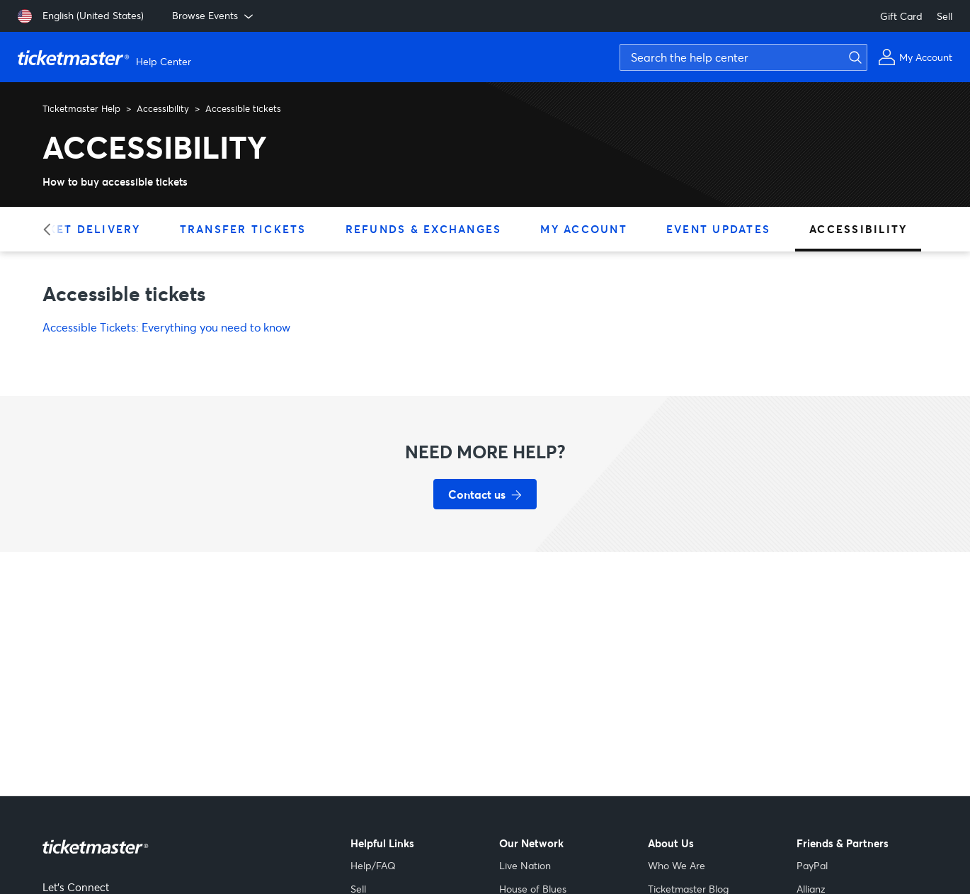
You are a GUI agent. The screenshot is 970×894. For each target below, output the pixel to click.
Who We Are (676, 865)
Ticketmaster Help (81, 108)
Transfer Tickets (243, 229)
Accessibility (163, 108)
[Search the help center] (743, 57)
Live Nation (525, 865)
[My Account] (915, 57)
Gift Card (901, 16)
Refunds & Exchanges (424, 229)
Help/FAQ (373, 865)
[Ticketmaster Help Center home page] (106, 57)
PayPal (812, 865)
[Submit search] (853, 57)
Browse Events (214, 16)
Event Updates (718, 229)
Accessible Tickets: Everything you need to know (166, 326)
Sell (944, 16)
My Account (583, 229)
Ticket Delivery (83, 229)
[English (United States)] (81, 16)
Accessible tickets (243, 108)
